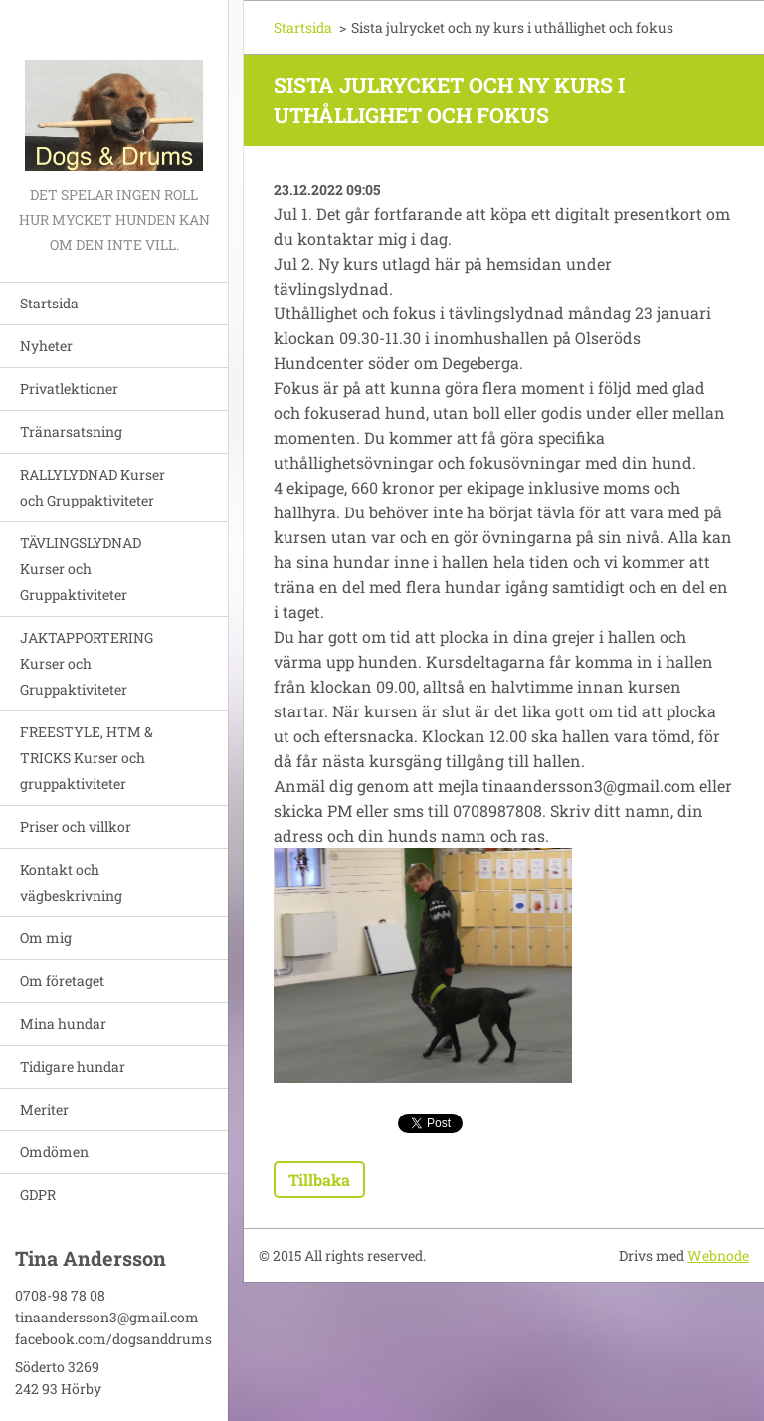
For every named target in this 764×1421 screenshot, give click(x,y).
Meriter (44, 1109)
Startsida (49, 303)
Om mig (46, 937)
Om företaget (62, 980)
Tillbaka (319, 1179)
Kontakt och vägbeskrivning (71, 882)
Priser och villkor (75, 826)
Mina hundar (63, 1023)
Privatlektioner (69, 388)
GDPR (38, 1194)
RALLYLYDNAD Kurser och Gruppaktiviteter (92, 487)
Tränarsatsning (71, 431)
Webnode (718, 1255)
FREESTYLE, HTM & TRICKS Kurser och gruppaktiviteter (86, 757)
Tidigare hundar (72, 1066)
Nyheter (46, 345)
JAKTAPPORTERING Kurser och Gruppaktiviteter (86, 663)
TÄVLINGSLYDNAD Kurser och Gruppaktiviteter (80, 568)
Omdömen (54, 1151)
